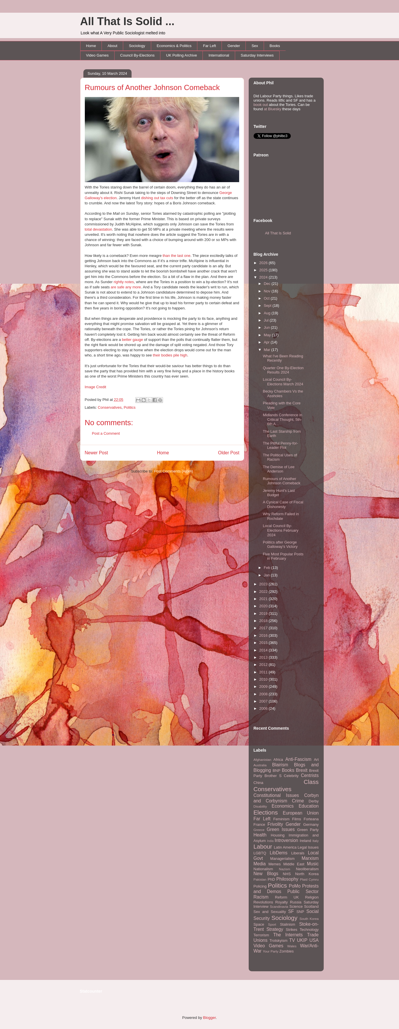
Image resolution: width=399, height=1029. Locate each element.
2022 (264, 591)
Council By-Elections (137, 55)
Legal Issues (308, 847)
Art (316, 759)
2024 (264, 277)
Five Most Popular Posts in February (283, 556)
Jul (266, 320)
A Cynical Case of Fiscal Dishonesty (283, 504)
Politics (130, 407)
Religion (312, 897)
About (112, 46)
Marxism (310, 858)
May (268, 335)
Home (91, 46)
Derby (314, 801)
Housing (278, 835)
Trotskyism (278, 940)
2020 (264, 606)
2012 (264, 664)
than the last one (176, 255)
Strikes (291, 929)
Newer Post (96, 452)
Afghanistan (262, 759)
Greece (259, 830)
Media (260, 863)
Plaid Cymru (309, 879)
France (259, 824)
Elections (266, 812)
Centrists (310, 775)
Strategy (274, 929)
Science (296, 906)
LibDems (279, 852)
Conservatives (109, 407)
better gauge (132, 339)
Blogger (209, 1017)
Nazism (284, 869)
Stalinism (287, 924)
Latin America (285, 847)
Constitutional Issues (276, 795)
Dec (267, 283)
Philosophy (287, 879)
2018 (264, 621)
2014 (264, 650)
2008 (264, 694)
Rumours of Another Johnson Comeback (152, 87)
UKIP (302, 940)
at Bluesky (272, 109)
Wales (292, 946)
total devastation (98, 229)
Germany (311, 824)
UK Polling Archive (181, 55)
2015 (264, 642)
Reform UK (287, 897)
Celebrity (291, 776)
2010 (264, 679)
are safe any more (126, 287)
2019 (264, 613)
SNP (300, 912)
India (270, 841)
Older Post (228, 452)
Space (259, 924)
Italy (315, 841)
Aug (267, 313)
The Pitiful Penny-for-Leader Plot (280, 445)
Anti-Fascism (298, 759)
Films (296, 819)
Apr (267, 342)
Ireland (305, 840)
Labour (263, 846)
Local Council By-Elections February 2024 (280, 530)
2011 (264, 672)
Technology (309, 929)
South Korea (309, 918)
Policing (260, 886)
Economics (283, 806)
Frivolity (275, 824)
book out (261, 104)
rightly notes (124, 282)
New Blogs (266, 873)
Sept (268, 305)
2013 (264, 657)
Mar (267, 350)
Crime (298, 800)
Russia (295, 902)
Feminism (281, 819)
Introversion (286, 840)
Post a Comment (106, 433)
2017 (264, 628)
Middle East (293, 864)
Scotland (311, 906)
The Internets (288, 934)
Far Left (209, 46)
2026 (264, 263)
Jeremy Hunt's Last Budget (279, 492)
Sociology (137, 46)
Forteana (311, 819)
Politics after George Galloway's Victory (280, 544)
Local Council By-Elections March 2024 (283, 381)
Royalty (281, 902)
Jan (267, 575)
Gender (234, 46)
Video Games (97, 55)
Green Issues (281, 829)
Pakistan (260, 879)
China (258, 782)
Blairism (280, 764)
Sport (272, 924)
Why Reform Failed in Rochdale (281, 516)
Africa (278, 759)
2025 (264, 270)
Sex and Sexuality (270, 912)
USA (314, 940)
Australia (260, 765)
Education (309, 806)
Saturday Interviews (257, 55)
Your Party (270, 951)
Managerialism (282, 858)
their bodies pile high (170, 355)
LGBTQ (260, 853)
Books (274, 46)
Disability (260, 806)
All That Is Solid (278, 233)
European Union (301, 812)
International (219, 55)
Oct (267, 298)
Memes (274, 864)
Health (260, 834)
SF (291, 911)
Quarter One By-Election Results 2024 (283, 370)
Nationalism (263, 869)
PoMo (295, 886)
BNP (276, 770)
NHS (287, 874)
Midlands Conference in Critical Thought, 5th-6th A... (282, 419)
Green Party (308, 830)
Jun (267, 327)
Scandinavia (279, 906)
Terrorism (261, 935)
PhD (271, 879)
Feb (267, 567)
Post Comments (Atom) (173, 471)
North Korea (307, 874)
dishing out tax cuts (157, 198)
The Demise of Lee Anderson (279, 469)
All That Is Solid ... (127, 21)
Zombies (286, 951)
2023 (264, 584)
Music (313, 863)
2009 (264, 686)
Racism (261, 896)
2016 (264, 635)
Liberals (297, 853)
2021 (264, 599)
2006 (264, 708)
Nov (267, 291)
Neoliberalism (307, 869)
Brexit (302, 770)
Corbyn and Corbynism (286, 798)
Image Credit (95, 387)
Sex (255, 46)
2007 (264, 701)
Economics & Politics (174, 46)
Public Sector (303, 891)
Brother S (273, 776)
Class (311, 781)
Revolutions (263, 902)
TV (292, 940)
